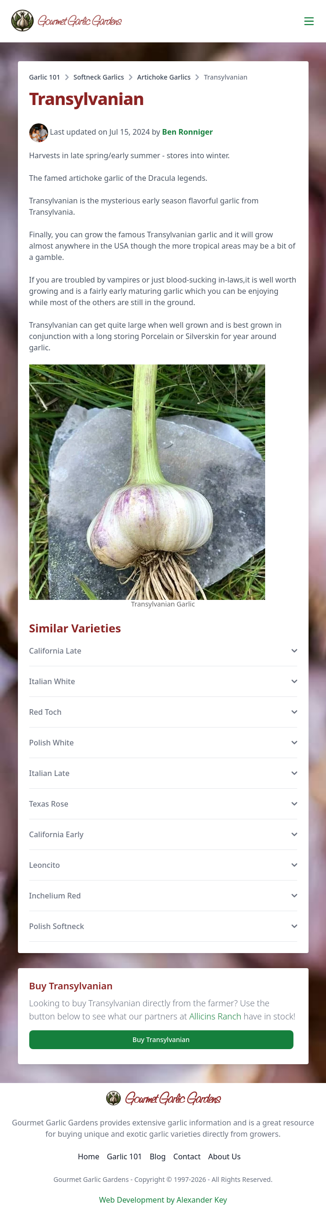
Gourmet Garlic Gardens (163, 1098)
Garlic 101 (44, 77)
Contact (187, 1156)
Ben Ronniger (187, 132)
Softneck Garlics (99, 77)
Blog (158, 1156)
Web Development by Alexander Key (163, 1200)
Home (89, 1156)
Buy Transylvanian (161, 1039)
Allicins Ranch (215, 1016)
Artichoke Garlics (164, 77)
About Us (224, 1156)
